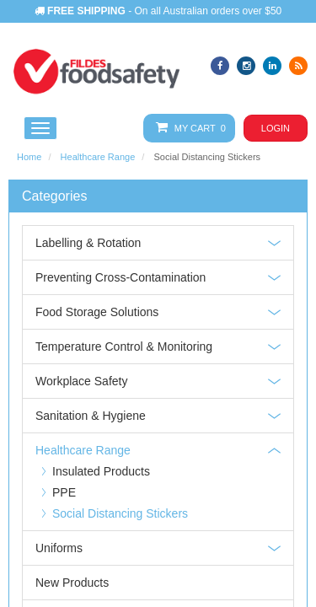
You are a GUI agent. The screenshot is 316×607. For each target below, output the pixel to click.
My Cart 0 (187, 127)
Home (29, 157)
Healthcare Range (98, 157)
